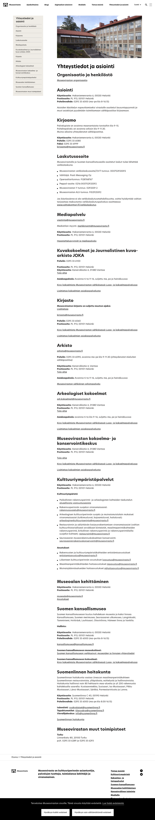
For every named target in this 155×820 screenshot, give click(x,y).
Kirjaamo (19, 36)
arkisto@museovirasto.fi (70, 351)
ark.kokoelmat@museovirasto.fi (73, 399)
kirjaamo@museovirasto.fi (71, 147)
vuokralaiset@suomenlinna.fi (84, 708)
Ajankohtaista (32, 5)
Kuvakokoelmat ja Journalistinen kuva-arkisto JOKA (28, 51)
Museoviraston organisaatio (72, 81)
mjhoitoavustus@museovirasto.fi (121, 569)
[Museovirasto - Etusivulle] (11, 5)
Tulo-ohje (62, 273)
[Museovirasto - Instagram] (141, 774)
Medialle (82, 5)
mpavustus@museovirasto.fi (122, 564)
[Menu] (150, 5)
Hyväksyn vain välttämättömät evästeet (93, 813)
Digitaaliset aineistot (63, 5)
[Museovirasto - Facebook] (141, 771)
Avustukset (63, 599)
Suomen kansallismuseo (25, 87)
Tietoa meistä (97, 5)
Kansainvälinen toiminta (123, 792)
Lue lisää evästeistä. (113, 803)
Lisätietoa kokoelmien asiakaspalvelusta (79, 291)
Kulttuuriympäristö (120, 775)
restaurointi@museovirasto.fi (94, 534)
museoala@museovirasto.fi (70, 596)
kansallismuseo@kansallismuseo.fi (75, 645)
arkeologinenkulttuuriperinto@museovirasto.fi (83, 521)
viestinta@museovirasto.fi (71, 220)
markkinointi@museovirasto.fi (93, 226)
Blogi (46, 5)
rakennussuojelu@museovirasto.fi (77, 510)
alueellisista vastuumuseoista (75, 503)
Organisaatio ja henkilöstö (26, 26)
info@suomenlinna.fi (86, 714)
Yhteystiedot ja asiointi (118, 5)
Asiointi (18, 31)
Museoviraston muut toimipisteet (28, 91)
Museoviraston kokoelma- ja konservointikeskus (27, 72)
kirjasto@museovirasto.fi (70, 315)
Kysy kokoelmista (66, 285)
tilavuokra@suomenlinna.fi (89, 711)
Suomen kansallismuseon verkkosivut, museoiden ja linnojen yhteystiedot (96, 654)
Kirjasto (19, 56)
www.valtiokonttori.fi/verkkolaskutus (76, 205)
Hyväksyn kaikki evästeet (55, 813)
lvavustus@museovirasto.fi (116, 560)
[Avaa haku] (146, 5)
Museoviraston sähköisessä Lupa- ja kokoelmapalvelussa (106, 285)
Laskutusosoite (21, 40)
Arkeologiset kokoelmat (25, 66)
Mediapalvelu (21, 45)
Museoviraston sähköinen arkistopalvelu (78, 384)
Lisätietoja (62, 309)
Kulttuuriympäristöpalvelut (26, 77)
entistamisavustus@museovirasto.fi (78, 556)
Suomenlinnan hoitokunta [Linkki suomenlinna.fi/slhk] (70, 720)
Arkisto (18, 61)
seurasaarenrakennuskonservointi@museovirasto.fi (86, 541)
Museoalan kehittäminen (25, 82)
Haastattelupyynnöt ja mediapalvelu (77, 241)
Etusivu (15, 757)
